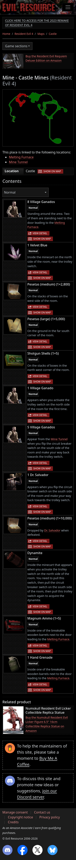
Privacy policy (49, 817)
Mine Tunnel (18, 162)
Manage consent (15, 812)
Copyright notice (20, 817)
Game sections (16, 46)
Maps (41, 34)
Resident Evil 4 (24, 34)
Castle (53, 34)
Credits (13, 822)
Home (6, 34)
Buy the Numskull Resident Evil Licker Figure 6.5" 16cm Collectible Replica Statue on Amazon (47, 724)
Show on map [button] (52, 171)
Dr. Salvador (52, 530)
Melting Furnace (21, 157)
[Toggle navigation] (68, 7)
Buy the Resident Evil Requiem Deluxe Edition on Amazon (46, 58)
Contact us (42, 812)
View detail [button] (40, 233)
